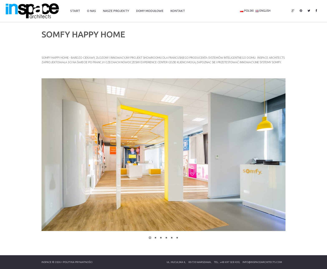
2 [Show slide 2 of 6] (155, 238)
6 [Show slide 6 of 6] (177, 238)
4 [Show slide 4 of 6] (166, 238)
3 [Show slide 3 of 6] (160, 238)
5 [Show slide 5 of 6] (171, 238)
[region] (163, 161)
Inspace (47, 262)
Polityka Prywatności (77, 262)
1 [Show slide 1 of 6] (150, 238)
